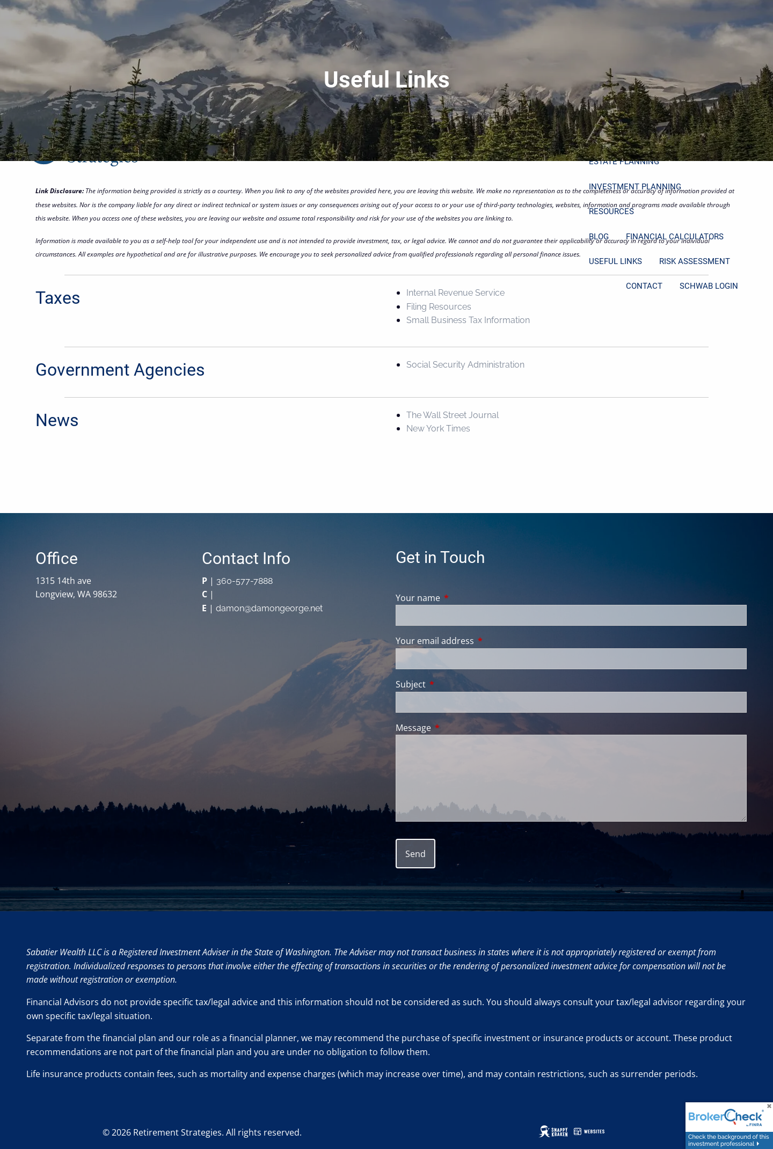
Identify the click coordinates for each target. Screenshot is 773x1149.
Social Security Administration (465, 365)
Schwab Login (709, 286)
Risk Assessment (694, 261)
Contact (644, 286)
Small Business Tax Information (468, 320)
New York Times (438, 428)
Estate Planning (624, 161)
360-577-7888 (244, 581)
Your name (461, 598)
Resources (611, 211)
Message (456, 728)
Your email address (478, 641)
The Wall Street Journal (452, 415)
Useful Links (615, 261)
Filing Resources (438, 307)
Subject (454, 684)
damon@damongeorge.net (269, 608)
